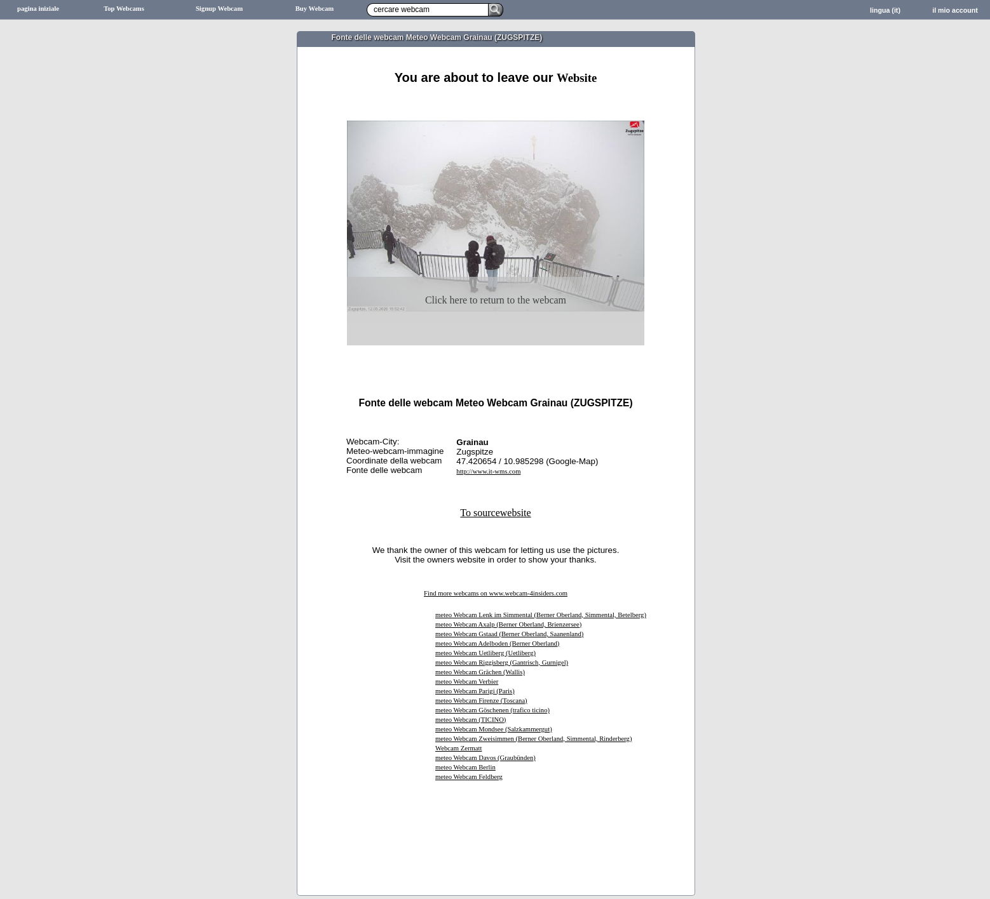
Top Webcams (124, 8)
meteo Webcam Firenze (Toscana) (481, 700)
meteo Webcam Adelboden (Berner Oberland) (497, 643)
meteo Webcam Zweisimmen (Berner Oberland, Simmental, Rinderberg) (533, 738)
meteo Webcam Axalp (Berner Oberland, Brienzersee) (508, 624)
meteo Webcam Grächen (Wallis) (480, 672)
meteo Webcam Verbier (466, 681)
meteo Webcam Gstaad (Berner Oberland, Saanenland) (509, 633)
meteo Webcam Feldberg (469, 776)
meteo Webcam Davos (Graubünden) (485, 757)
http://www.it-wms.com (488, 471)
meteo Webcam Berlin (465, 767)
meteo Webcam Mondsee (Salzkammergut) (493, 729)
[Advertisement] (495, 100)
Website (577, 77)
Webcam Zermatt (458, 748)
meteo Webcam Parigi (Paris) (475, 691)
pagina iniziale (38, 8)
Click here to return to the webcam (495, 300)
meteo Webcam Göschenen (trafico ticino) (492, 710)
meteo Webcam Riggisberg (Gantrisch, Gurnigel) (501, 662)
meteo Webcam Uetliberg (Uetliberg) (485, 652)
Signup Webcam (219, 8)
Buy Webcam (314, 8)
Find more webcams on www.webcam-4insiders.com (495, 593)
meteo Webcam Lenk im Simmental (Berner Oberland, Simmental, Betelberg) (540, 614)
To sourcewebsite (495, 512)
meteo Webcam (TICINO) (470, 719)
